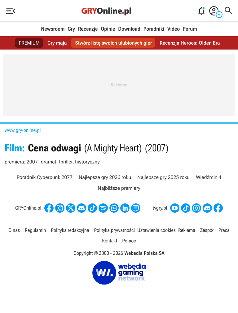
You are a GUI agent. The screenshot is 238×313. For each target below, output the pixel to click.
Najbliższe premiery (119, 188)
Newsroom (52, 29)
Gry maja (57, 43)
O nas (14, 230)
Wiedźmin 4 (208, 177)
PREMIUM (29, 43)
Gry (71, 29)
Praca (224, 230)
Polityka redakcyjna (70, 230)
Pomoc (129, 241)
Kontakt (109, 241)
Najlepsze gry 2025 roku (163, 177)
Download (129, 29)
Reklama (186, 230)
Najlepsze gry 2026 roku (105, 177)
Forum (190, 29)
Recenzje (88, 29)
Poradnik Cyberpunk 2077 (45, 177)
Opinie (108, 29)
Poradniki (153, 29)
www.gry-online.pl (23, 130)
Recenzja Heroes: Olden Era (190, 43)
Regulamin (35, 230)
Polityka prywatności (114, 230)
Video (173, 29)
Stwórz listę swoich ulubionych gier (113, 43)
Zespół (207, 230)
